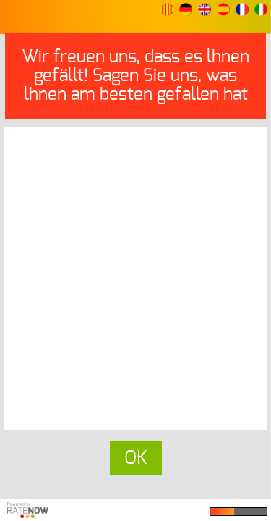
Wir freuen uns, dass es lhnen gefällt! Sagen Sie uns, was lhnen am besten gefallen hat (135, 75)
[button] (166, 9)
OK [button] (135, 458)
